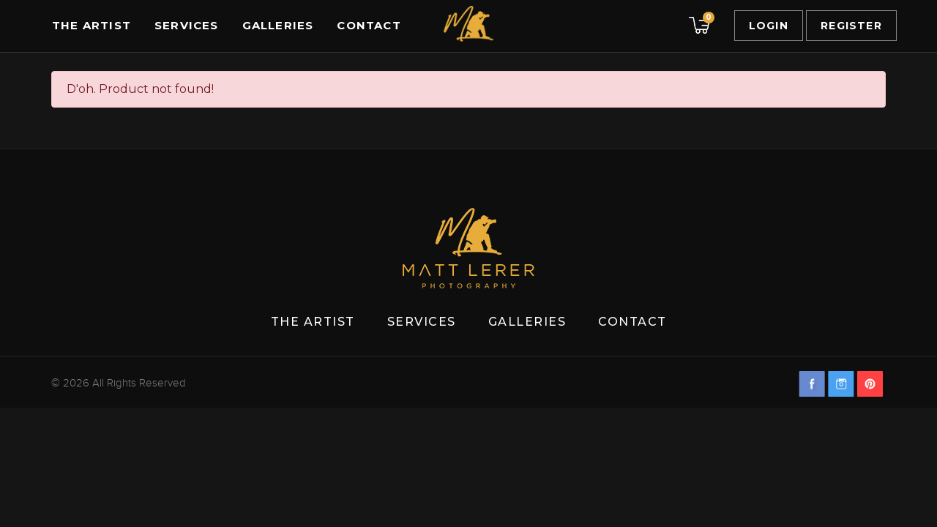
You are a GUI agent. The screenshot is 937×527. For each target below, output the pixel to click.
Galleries (278, 25)
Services (186, 25)
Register (851, 25)
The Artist (91, 25)
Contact (368, 25)
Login (768, 25)
